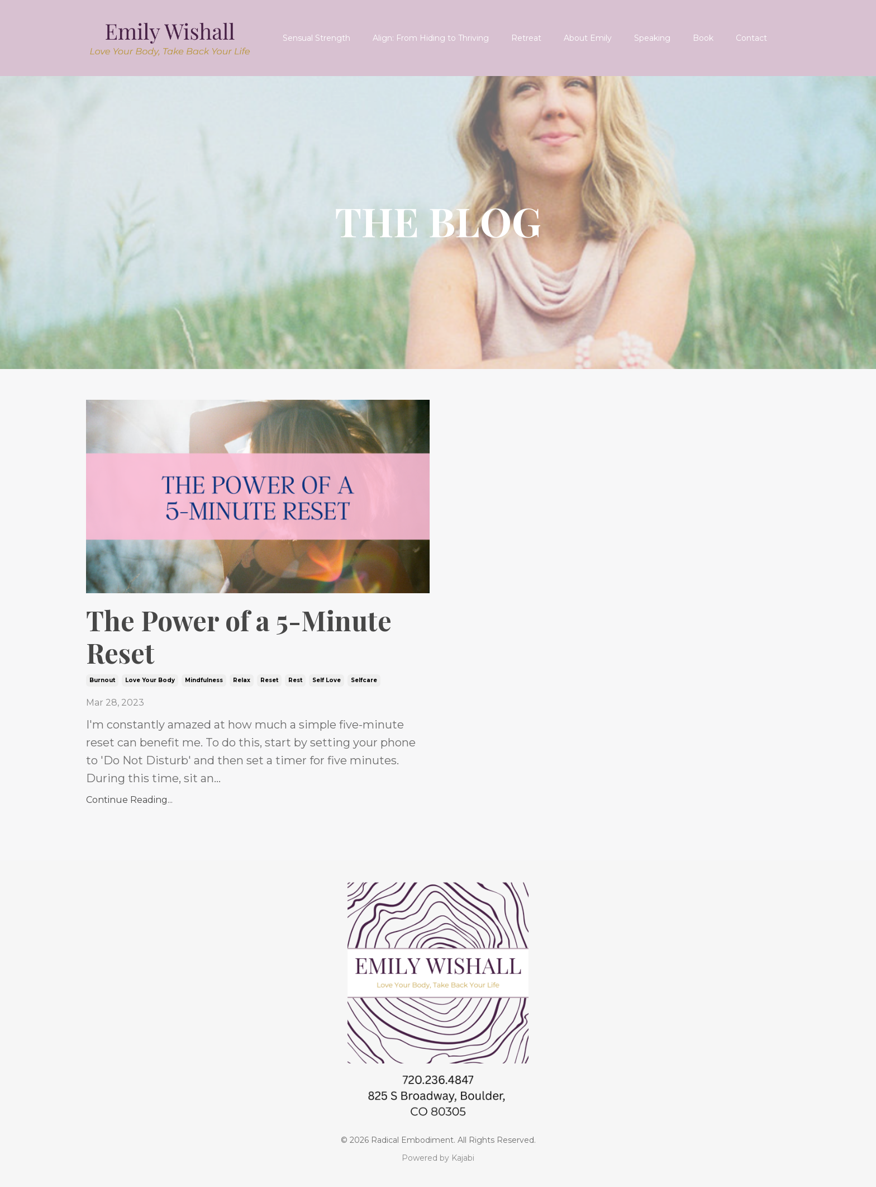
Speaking (652, 38)
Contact (751, 38)
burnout (102, 680)
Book (703, 38)
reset (269, 680)
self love (326, 680)
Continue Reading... (129, 800)
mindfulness (204, 680)
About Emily (588, 38)
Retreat (526, 38)
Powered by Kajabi (438, 1158)
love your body (150, 680)
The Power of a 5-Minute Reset (239, 636)
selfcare (364, 680)
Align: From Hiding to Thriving (431, 38)
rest (295, 680)
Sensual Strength (316, 38)
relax (241, 680)
